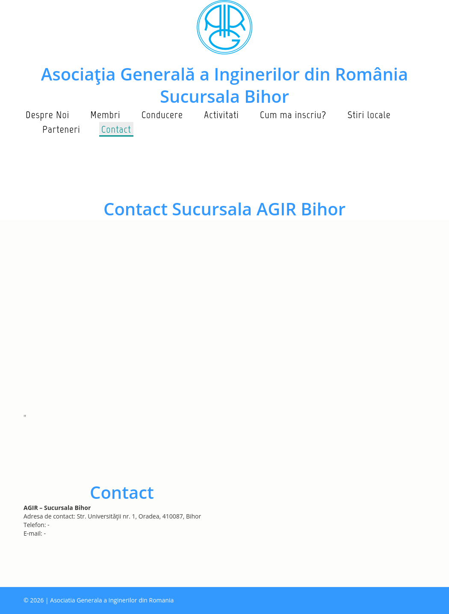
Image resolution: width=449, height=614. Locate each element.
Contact (116, 129)
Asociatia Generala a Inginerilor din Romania (112, 600)
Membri (105, 114)
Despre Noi (47, 114)
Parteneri (61, 129)
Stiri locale (368, 114)
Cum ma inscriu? (293, 114)
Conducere (162, 114)
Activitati (221, 114)
